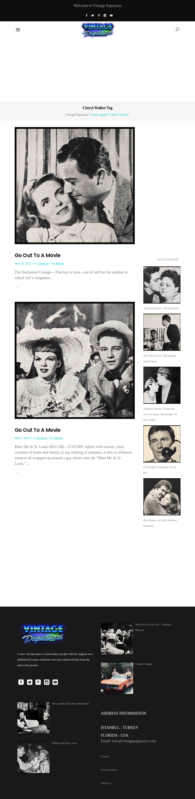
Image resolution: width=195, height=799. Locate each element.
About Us (106, 783)
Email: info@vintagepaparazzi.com (128, 741)
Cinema (43, 263)
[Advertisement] (97, 69)
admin (59, 263)
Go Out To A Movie (37, 255)
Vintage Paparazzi (77, 114)
